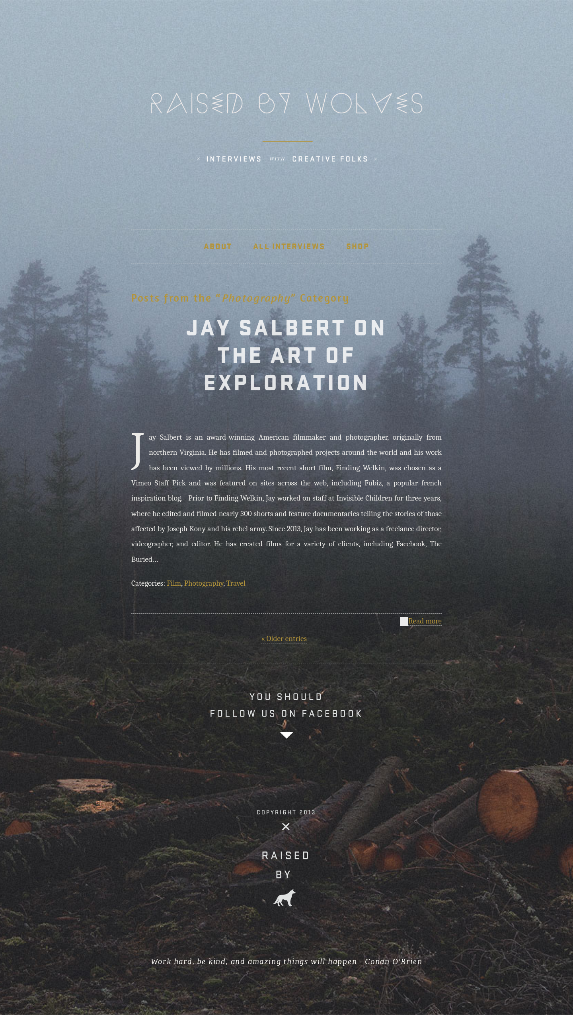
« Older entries (284, 638)
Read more (425, 621)
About (218, 246)
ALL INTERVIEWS (289, 246)
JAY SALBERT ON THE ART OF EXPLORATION (286, 355)
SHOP (357, 246)
